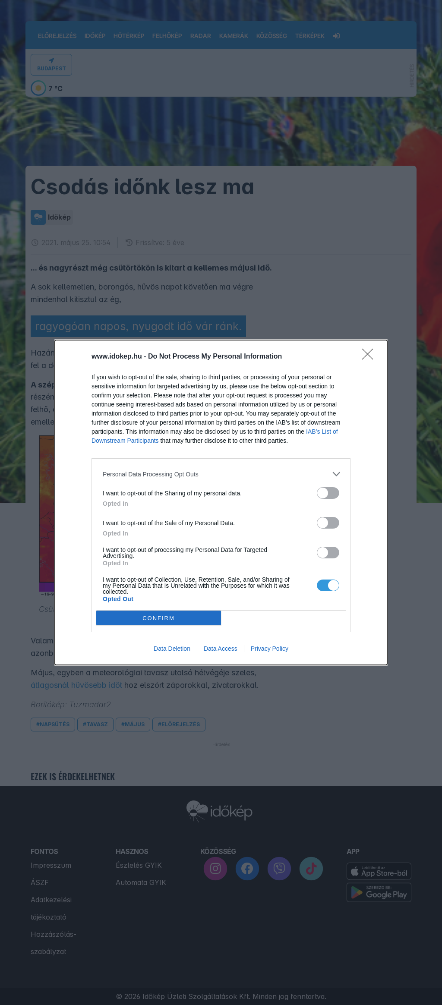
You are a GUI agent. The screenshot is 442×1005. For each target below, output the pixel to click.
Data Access (220, 648)
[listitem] (221, 474)
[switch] (328, 493)
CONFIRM (158, 618)
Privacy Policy (269, 648)
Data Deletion (172, 648)
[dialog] (221, 502)
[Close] (370, 357)
